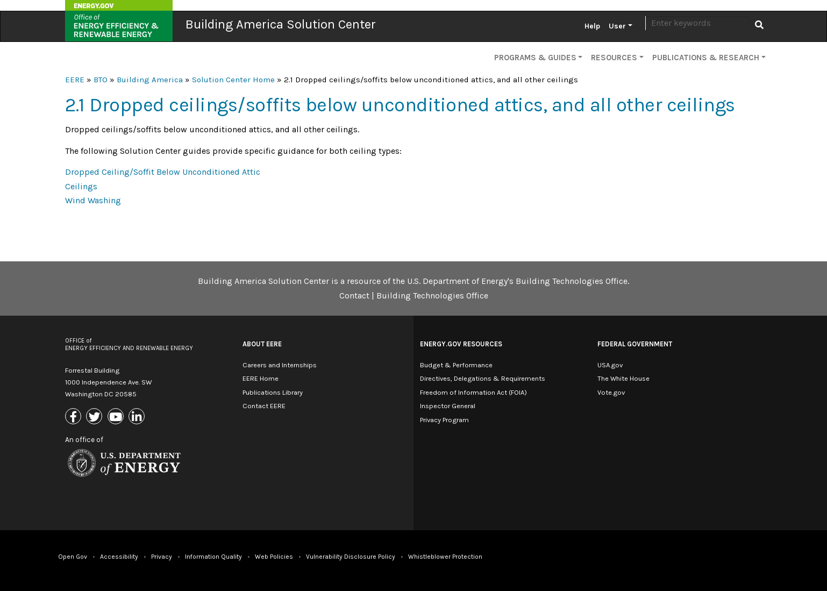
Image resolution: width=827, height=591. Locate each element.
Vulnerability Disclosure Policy (350, 556)
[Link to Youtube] (117, 417)
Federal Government (634, 344)
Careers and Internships (280, 365)
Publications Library (273, 392)
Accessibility (119, 556)
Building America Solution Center (281, 24)
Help (592, 26)
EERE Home (261, 378)
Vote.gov (611, 392)
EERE (74, 79)
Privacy (161, 556)
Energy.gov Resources (461, 344)
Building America (150, 79)
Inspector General (447, 406)
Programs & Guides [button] (535, 57)
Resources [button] (614, 57)
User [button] (617, 26)
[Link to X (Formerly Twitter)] (95, 417)
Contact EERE (264, 406)
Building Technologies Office (432, 295)
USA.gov (610, 365)
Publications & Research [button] (705, 57)
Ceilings (81, 186)
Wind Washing (93, 200)
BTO (101, 79)
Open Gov (72, 556)
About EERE (262, 344)
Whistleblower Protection (445, 556)
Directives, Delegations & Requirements (482, 378)
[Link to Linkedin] (138, 417)
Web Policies (274, 556)
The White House (623, 378)
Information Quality (213, 556)
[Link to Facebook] (74, 417)
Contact (354, 295)
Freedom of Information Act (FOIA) (473, 392)
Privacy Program (444, 420)
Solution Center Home (233, 79)
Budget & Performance (456, 365)
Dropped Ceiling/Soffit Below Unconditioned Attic (162, 172)
